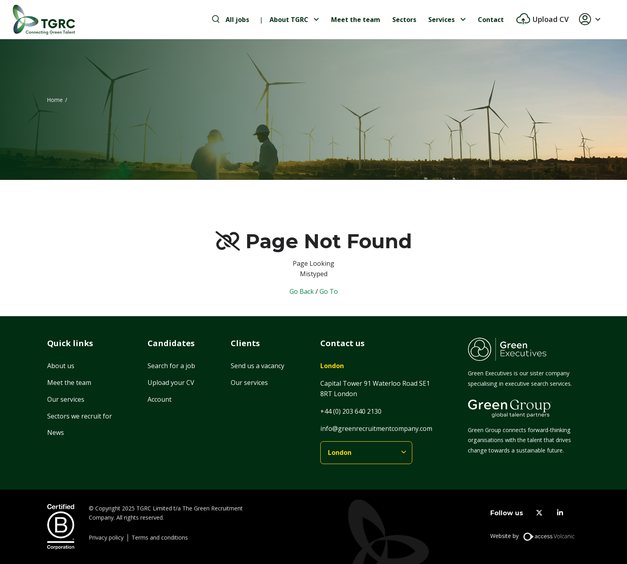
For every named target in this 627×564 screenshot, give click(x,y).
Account (160, 399)
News (55, 432)
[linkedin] (560, 513)
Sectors (404, 19)
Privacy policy (106, 537)
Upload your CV (171, 382)
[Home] (44, 20)
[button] (593, 19)
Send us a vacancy (257, 365)
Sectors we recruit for (79, 416)
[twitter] (539, 513)
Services (441, 19)
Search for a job (171, 365)
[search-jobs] (230, 19)
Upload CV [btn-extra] (549, 19)
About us (60, 365)
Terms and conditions (160, 537)
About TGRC (289, 19)
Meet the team (355, 19)
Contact (491, 19)
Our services (65, 399)
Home (55, 100)
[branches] (366, 452)
